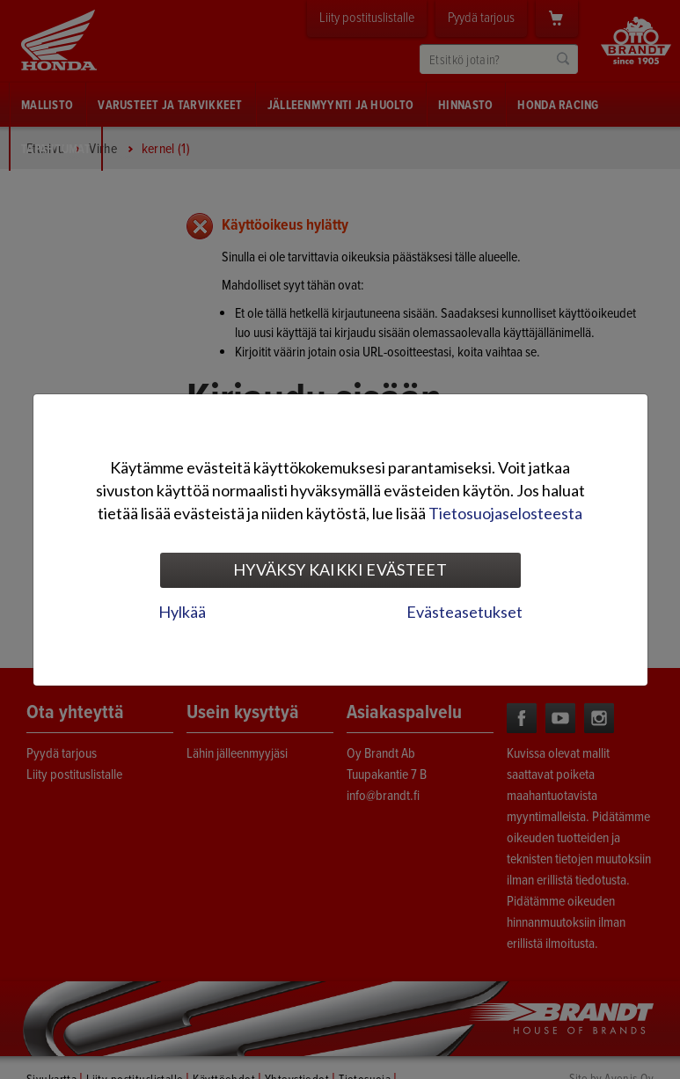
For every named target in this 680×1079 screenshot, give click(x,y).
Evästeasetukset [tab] (464, 611)
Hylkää (182, 611)
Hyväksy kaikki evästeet (340, 569)
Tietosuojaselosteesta (505, 513)
